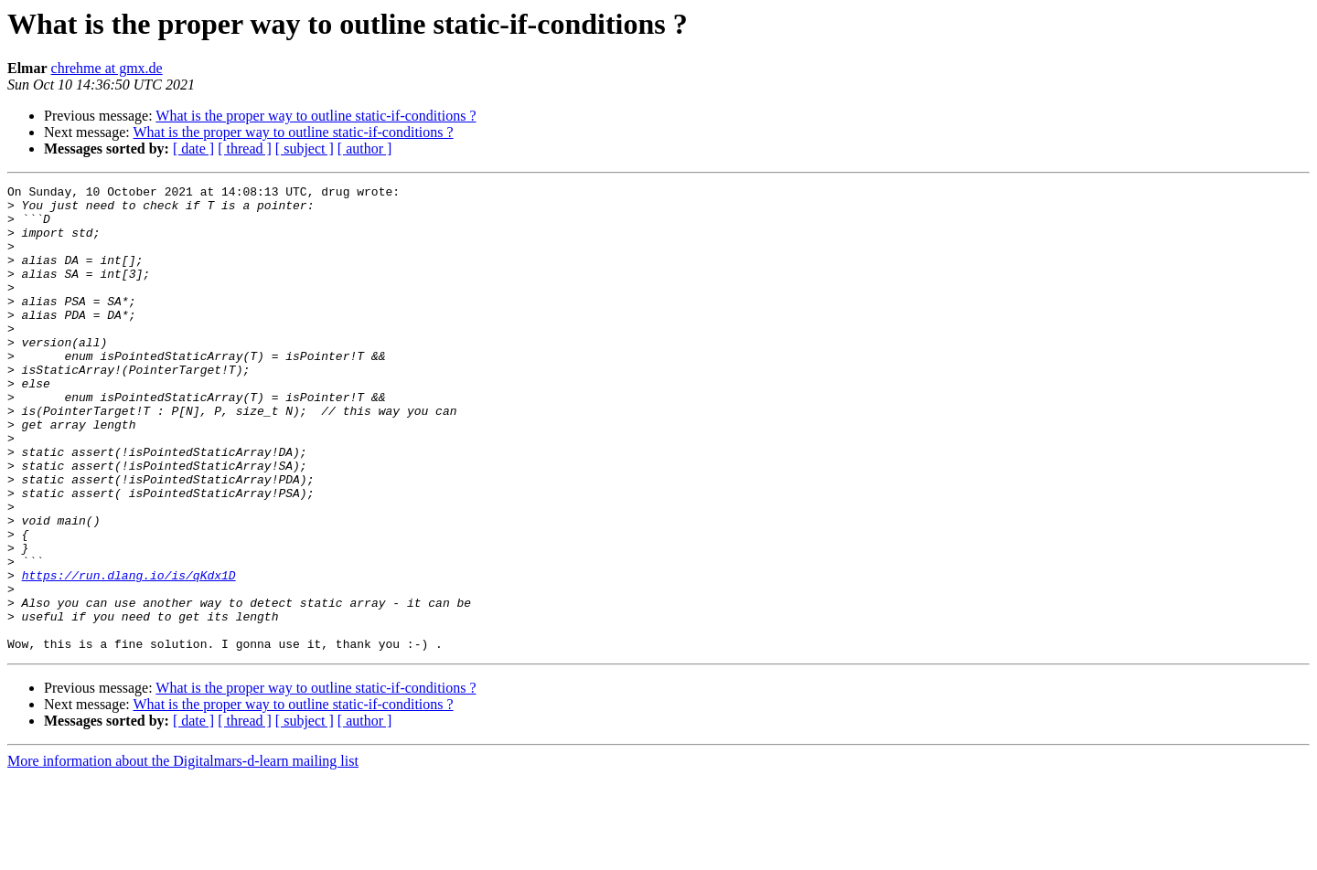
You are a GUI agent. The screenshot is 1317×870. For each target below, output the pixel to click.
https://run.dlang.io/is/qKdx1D (129, 654)
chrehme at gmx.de (107, 68)
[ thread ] (245, 148)
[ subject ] (304, 148)
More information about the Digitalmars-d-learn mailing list (183, 854)
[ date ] (193, 148)
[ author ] (364, 148)
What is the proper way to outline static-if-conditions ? (315, 115)
